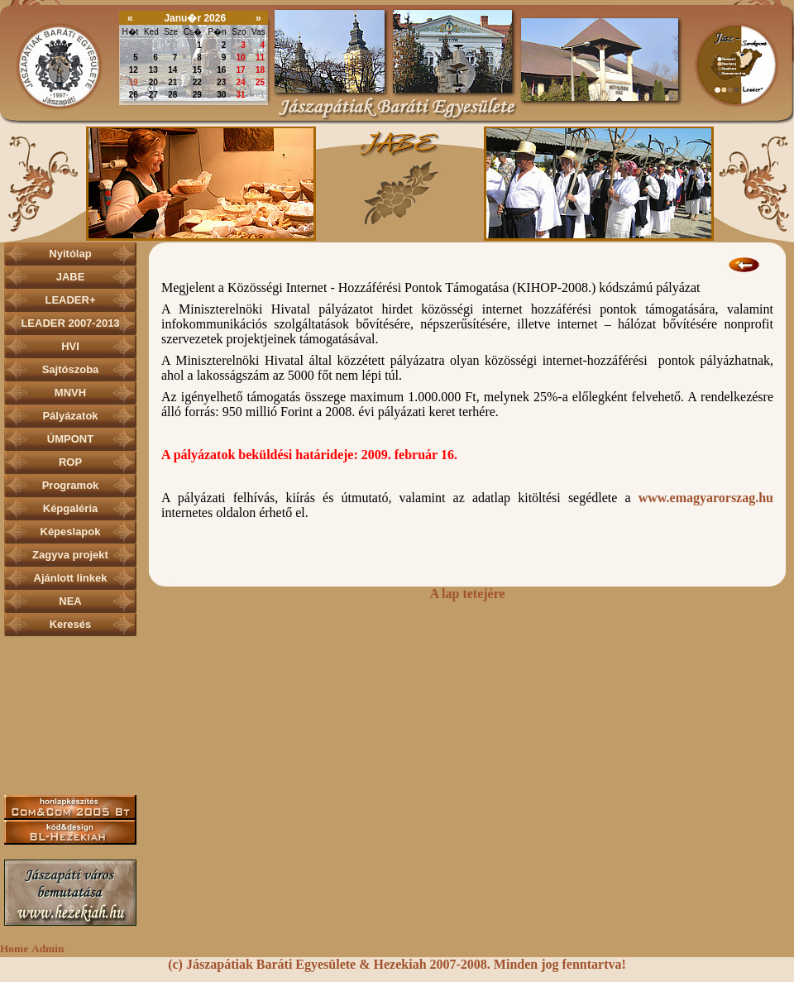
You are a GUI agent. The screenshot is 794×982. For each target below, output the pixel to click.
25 (260, 82)
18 (260, 69)
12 (133, 69)
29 (133, 45)
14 (172, 69)
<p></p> (397, 183)
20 (153, 82)
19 (133, 82)
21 (172, 82)
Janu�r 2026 (195, 18)
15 (197, 69)
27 (153, 94)
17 (241, 69)
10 (241, 57)
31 (172, 45)
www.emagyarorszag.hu (706, 498)
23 (221, 82)
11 (260, 57)
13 (153, 69)
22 (197, 82)
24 (241, 82)
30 (153, 45)
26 (133, 94)
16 (221, 69)
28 (172, 94)
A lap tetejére (467, 594)
